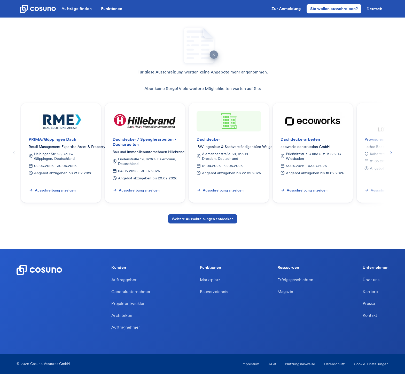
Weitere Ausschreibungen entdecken (202, 219)
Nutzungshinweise (300, 364)
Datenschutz (334, 364)
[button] (374, 8)
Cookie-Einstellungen (371, 364)
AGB (272, 364)
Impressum (250, 364)
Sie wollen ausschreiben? (334, 8)
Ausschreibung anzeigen (52, 190)
